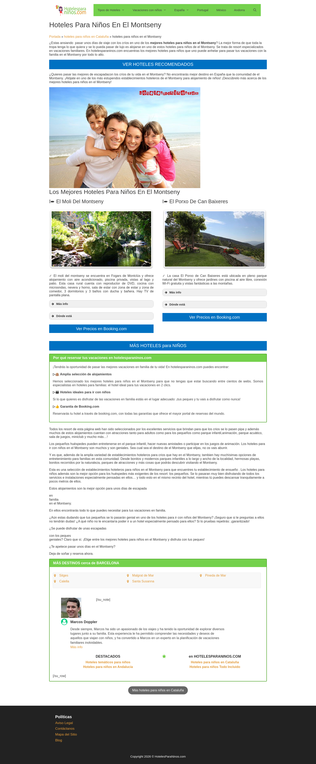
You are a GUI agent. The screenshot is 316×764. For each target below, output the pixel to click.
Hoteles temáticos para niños (108, 660)
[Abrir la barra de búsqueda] (255, 10)
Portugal (202, 10)
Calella (64, 580)
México (221, 10)
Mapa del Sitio (66, 733)
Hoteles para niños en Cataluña (215, 660)
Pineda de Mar (215, 574)
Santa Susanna (143, 580)
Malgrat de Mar (143, 574)
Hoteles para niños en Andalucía (108, 665)
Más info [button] (59, 303)
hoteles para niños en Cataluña (86, 36)
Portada (54, 36)
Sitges (63, 574)
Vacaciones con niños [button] (151, 10)
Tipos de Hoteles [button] (113, 10)
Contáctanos (64, 727)
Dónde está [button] (61, 316)
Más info (76, 645)
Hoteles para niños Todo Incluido (215, 665)
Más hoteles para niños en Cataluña (158, 689)
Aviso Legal (64, 721)
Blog (58, 739)
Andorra (239, 10)
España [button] (183, 10)
